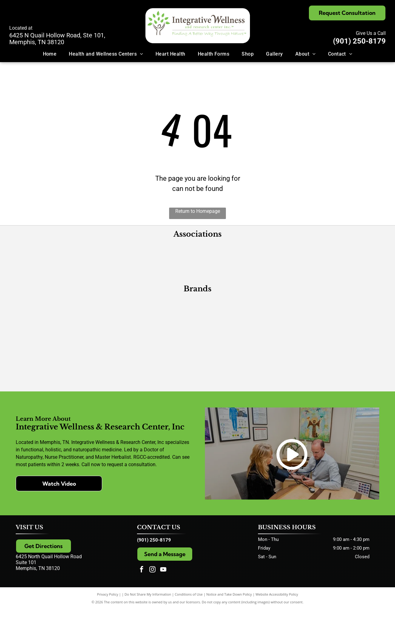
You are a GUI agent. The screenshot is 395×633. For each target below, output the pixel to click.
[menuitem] (50, 53)
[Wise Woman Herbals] (242, 393)
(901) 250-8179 (359, 41)
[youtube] (163, 594)
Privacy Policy (107, 618)
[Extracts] (332, 359)
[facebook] (141, 594)
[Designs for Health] (152, 325)
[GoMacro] (62, 393)
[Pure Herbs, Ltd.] (62, 359)
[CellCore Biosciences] (152, 359)
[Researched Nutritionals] (242, 359)
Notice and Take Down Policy (229, 618)
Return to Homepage (197, 211)
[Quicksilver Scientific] (152, 393)
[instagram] (152, 594)
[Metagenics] (62, 325)
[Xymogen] (242, 325)
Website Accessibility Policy (277, 618)
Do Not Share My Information (148, 618)
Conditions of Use (189, 618)
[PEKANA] (332, 325)
